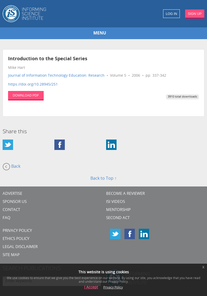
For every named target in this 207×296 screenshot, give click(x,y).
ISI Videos (115, 202)
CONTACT (11, 210)
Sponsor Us (15, 202)
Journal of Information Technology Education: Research (56, 76)
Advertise (12, 194)
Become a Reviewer (125, 194)
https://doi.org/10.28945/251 (33, 85)
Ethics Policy (16, 239)
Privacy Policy (17, 231)
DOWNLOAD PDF (26, 95)
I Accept (91, 287)
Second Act (118, 218)
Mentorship (118, 210)
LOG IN (171, 14)
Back (11, 166)
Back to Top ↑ (103, 179)
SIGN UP (195, 14)
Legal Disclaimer (20, 247)
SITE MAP (11, 255)
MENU (99, 33)
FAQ (6, 218)
